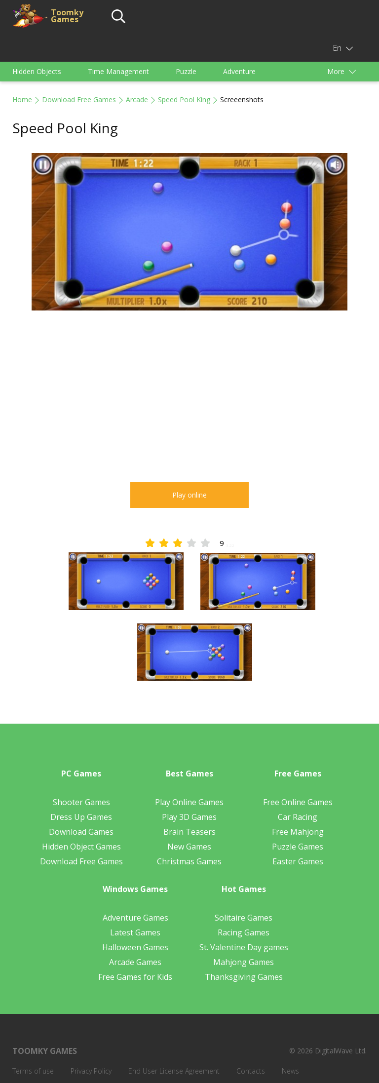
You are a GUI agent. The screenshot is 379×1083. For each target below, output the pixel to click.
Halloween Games (135, 947)
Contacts (250, 1071)
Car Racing (297, 817)
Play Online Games (189, 802)
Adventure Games (135, 917)
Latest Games (135, 932)
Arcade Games (135, 962)
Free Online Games (298, 802)
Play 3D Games (189, 817)
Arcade (137, 99)
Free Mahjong (298, 831)
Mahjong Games (243, 962)
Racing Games (243, 932)
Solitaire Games (243, 917)
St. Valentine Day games (243, 947)
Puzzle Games (297, 846)
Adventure (239, 71)
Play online (189, 495)
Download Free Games (79, 99)
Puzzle (186, 71)
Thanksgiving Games (244, 976)
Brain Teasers (189, 831)
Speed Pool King (184, 99)
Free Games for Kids (135, 976)
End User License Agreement (174, 1071)
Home (22, 99)
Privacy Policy (91, 1071)
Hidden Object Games (81, 846)
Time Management (118, 71)
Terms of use (33, 1071)
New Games (189, 846)
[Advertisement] (189, 398)
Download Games (81, 831)
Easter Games (297, 861)
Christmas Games (189, 861)
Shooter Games (81, 802)
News (290, 1071)
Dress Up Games (81, 817)
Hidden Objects (36, 71)
